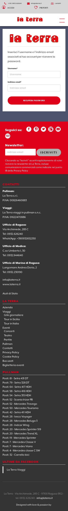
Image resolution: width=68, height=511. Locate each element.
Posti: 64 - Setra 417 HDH (17, 386)
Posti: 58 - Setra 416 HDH (17, 391)
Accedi (10, 7)
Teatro (8, 335)
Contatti (8, 348)
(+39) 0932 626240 (15, 3)
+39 (19, 238)
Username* (13, 68)
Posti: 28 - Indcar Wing (16, 425)
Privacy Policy (11, 352)
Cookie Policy (11, 356)
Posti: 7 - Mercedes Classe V (19, 442)
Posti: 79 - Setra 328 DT (16, 382)
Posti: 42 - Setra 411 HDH (17, 412)
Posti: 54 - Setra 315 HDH (17, 395)
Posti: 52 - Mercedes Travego (20, 403)
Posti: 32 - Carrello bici (16, 454)
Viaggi (7, 311)
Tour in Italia (11, 323)
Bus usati (8, 360)
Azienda (8, 307)
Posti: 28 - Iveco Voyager (17, 416)
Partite (8, 339)
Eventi (6, 327)
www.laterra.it (11, 284)
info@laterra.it (36, 3)
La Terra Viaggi (16, 469)
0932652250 (28, 238)
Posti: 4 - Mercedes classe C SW (21, 450)
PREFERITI (44, 7)
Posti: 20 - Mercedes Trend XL (20, 433)
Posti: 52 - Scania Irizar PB (18, 399)
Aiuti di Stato (10, 293)
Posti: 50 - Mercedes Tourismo (21, 408)
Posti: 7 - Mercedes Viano (18, 446)
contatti (58, 3)
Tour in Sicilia (12, 319)
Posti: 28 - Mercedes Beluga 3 (20, 420)
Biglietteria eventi (13, 365)
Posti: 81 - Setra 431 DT (15, 378)
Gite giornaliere (13, 315)
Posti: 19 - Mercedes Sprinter (19, 437)
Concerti (9, 331)
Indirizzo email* (14, 82)
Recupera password (34, 100)
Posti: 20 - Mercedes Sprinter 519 (22, 429)
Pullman (7, 343)
